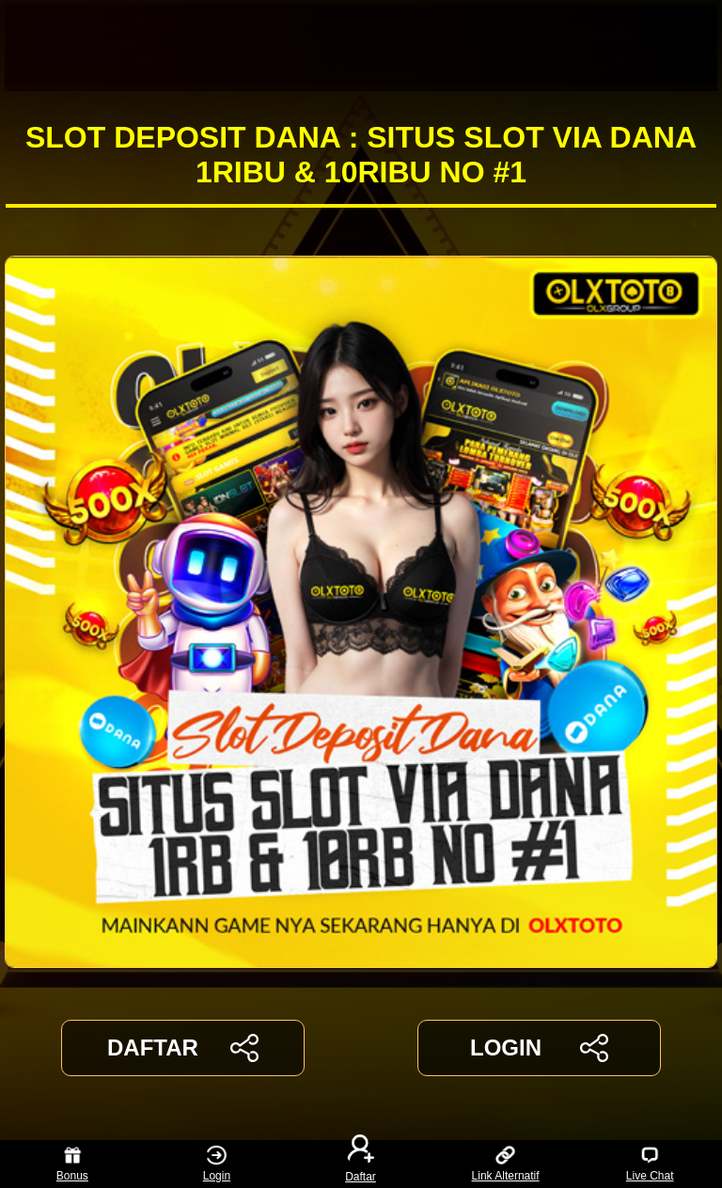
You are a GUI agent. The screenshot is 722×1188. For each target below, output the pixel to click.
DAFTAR (183, 1048)
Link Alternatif (506, 1164)
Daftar (361, 1164)
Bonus (72, 1164)
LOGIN (539, 1048)
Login (216, 1164)
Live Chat (650, 1164)
